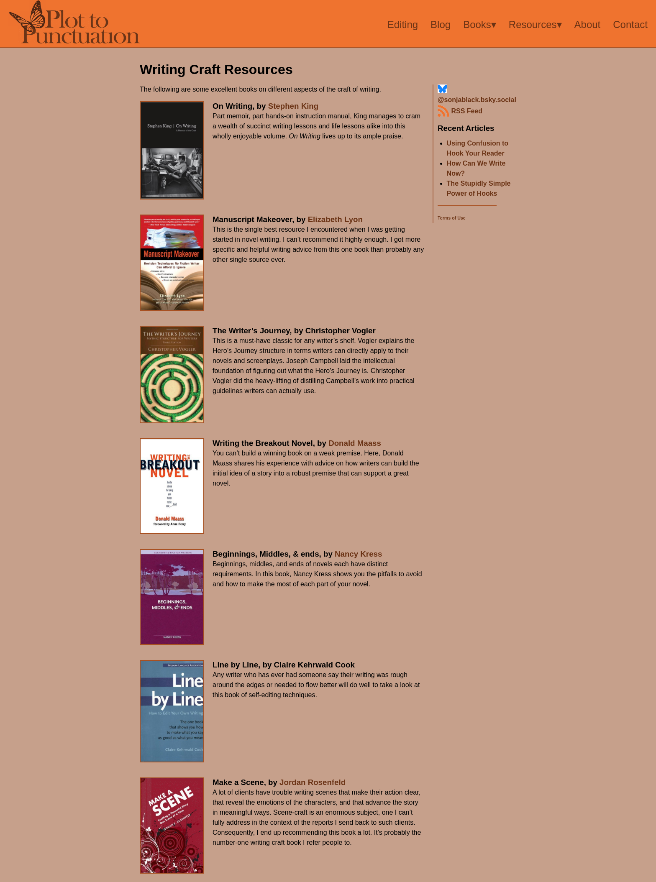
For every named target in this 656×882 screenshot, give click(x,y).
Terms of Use (452, 217)
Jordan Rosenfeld (312, 782)
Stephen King (293, 106)
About (587, 24)
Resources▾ (535, 24)
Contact (630, 24)
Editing (402, 24)
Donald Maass (354, 443)
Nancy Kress (358, 554)
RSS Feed (460, 111)
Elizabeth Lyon (335, 219)
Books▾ (479, 24)
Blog (440, 24)
